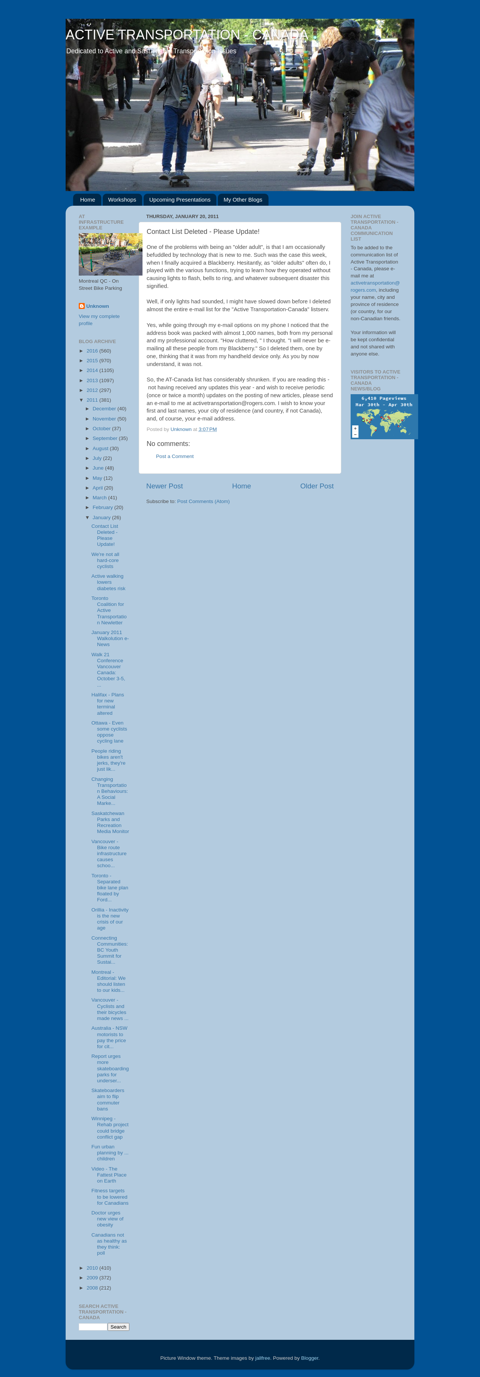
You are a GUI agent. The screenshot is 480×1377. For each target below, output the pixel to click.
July (98, 458)
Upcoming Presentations (179, 199)
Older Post (317, 486)
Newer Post (164, 486)
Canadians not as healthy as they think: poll (109, 1244)
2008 (93, 1288)
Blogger (309, 1358)
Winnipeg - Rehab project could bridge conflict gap (110, 1128)
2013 (93, 380)
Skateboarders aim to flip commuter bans (108, 1100)
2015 (93, 360)
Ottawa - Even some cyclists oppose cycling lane (109, 732)
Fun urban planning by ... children (110, 1153)
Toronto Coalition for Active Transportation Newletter (109, 610)
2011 (93, 400)
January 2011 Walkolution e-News (110, 638)
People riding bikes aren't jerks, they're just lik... (109, 760)
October (102, 428)
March (100, 497)
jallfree (262, 1358)
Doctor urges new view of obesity (108, 1219)
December (105, 408)
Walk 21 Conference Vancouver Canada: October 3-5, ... (108, 670)
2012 (93, 390)
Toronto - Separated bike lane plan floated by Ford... (110, 888)
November (105, 419)
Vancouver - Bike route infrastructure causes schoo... (109, 854)
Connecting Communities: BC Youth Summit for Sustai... (110, 950)
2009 (93, 1278)
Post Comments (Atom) (203, 501)
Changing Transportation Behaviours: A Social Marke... (110, 791)
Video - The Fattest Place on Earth (109, 1175)
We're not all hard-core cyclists (105, 560)
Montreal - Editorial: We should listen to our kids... (109, 981)
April (98, 488)
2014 (93, 370)
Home (87, 199)
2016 (93, 351)
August (101, 448)
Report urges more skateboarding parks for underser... (110, 1068)
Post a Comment (175, 456)
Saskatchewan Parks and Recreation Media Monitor (110, 823)
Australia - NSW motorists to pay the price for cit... (110, 1037)
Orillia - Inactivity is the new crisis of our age (110, 919)
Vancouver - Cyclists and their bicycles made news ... (110, 1009)
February (103, 507)
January (102, 517)
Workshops (122, 199)
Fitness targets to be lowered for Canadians (110, 1196)
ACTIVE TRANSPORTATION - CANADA (187, 34)
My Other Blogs (243, 199)
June (99, 468)
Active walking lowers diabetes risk (109, 582)
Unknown (97, 306)
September (106, 438)
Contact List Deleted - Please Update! (105, 535)
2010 (93, 1268)
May (98, 478)
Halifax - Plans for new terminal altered (108, 704)
